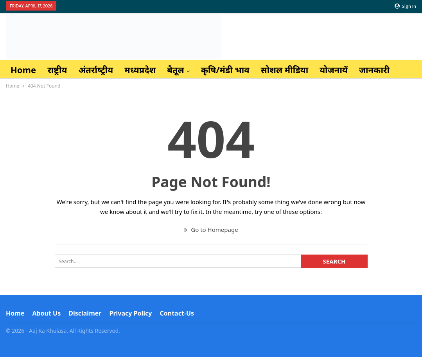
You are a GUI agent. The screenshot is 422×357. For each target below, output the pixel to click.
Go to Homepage (211, 229)
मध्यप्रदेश (140, 69)
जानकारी (374, 69)
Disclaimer (84, 313)
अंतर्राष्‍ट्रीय (95, 69)
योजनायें (334, 69)
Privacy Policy (130, 313)
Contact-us (177, 313)
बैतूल (175, 69)
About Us (46, 313)
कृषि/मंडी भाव (225, 69)
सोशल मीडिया (285, 69)
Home (23, 69)
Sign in (405, 6)
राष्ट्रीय (57, 69)
